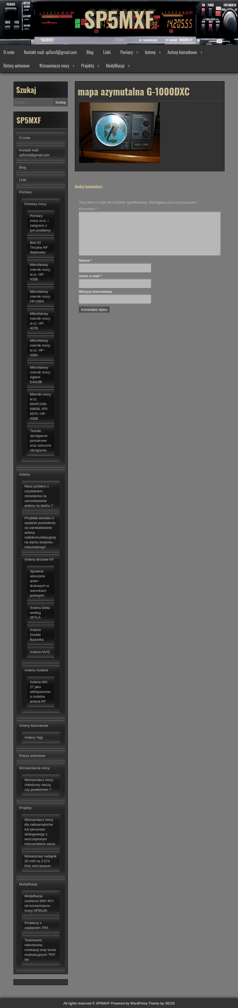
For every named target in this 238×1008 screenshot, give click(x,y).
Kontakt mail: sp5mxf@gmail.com (50, 52)
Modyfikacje (115, 65)
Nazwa (85, 260)
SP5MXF (119, 19)
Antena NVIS (40, 652)
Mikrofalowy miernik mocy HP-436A (40, 296)
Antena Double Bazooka (36, 635)
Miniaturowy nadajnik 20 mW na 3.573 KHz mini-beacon (40, 861)
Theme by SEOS (161, 1003)
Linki (107, 52)
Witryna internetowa (95, 292)
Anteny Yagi (33, 737)
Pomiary (126, 52)
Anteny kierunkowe (182, 52)
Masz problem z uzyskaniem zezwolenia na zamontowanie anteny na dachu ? (38, 496)
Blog (89, 52)
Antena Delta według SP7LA (40, 612)
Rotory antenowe (17, 65)
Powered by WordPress (129, 1003)
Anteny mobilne (36, 670)
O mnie (9, 52)
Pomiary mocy (35, 204)
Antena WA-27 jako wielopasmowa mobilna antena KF (40, 691)
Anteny (150, 52)
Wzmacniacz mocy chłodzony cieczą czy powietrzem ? (38, 785)
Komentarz (88, 209)
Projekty (87, 65)
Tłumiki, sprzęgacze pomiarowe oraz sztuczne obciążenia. (40, 440)
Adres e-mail (90, 276)
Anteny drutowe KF (39, 559)
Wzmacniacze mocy (54, 65)
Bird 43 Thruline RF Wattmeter (39, 247)
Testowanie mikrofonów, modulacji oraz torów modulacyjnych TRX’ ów (40, 949)
